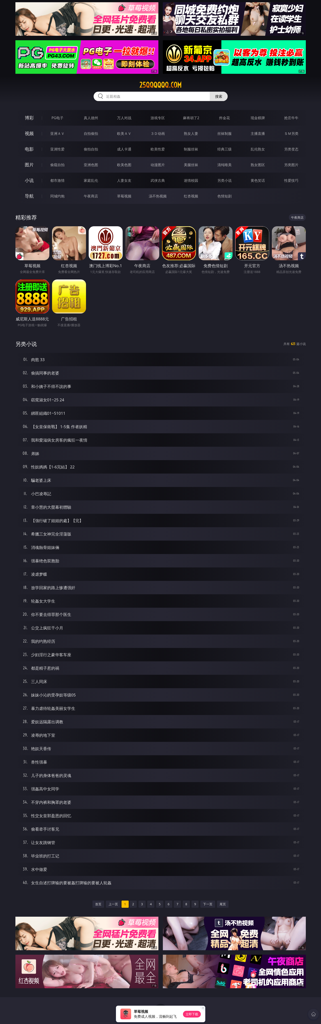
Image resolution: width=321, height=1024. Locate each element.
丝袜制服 (224, 133)
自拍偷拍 (91, 133)
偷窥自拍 (57, 164)
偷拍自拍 (91, 149)
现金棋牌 (258, 117)
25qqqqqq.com (160, 84)
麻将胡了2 (191, 117)
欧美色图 (124, 164)
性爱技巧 (291, 180)
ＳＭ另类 (291, 133)
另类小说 (224, 180)
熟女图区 (258, 164)
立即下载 (192, 1014)
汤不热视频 (158, 196)
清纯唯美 (224, 164)
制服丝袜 (191, 149)
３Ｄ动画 (158, 133)
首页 (98, 904)
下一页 (207, 904)
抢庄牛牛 (291, 117)
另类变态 (291, 149)
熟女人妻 (191, 133)
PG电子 (57, 117)
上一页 (113, 904)
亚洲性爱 (57, 149)
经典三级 (224, 149)
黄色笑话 (258, 180)
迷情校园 (191, 180)
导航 (29, 196)
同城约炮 (57, 196)
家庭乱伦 (91, 180)
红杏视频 (191, 196)
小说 (29, 180)
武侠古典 (158, 180)
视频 (29, 133)
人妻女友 (124, 180)
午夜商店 (91, 196)
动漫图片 (158, 164)
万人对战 (124, 117)
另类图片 (291, 164)
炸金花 (224, 117)
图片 (29, 165)
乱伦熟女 (258, 149)
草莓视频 (124, 196)
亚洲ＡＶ (57, 133)
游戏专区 (158, 117)
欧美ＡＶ (124, 133)
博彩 (29, 118)
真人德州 (91, 117)
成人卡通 (124, 149)
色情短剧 (224, 196)
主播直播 (258, 133)
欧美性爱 (158, 149)
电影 (29, 149)
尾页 (223, 904)
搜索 (218, 96)
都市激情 (57, 180)
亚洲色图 (91, 164)
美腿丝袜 (191, 164)
